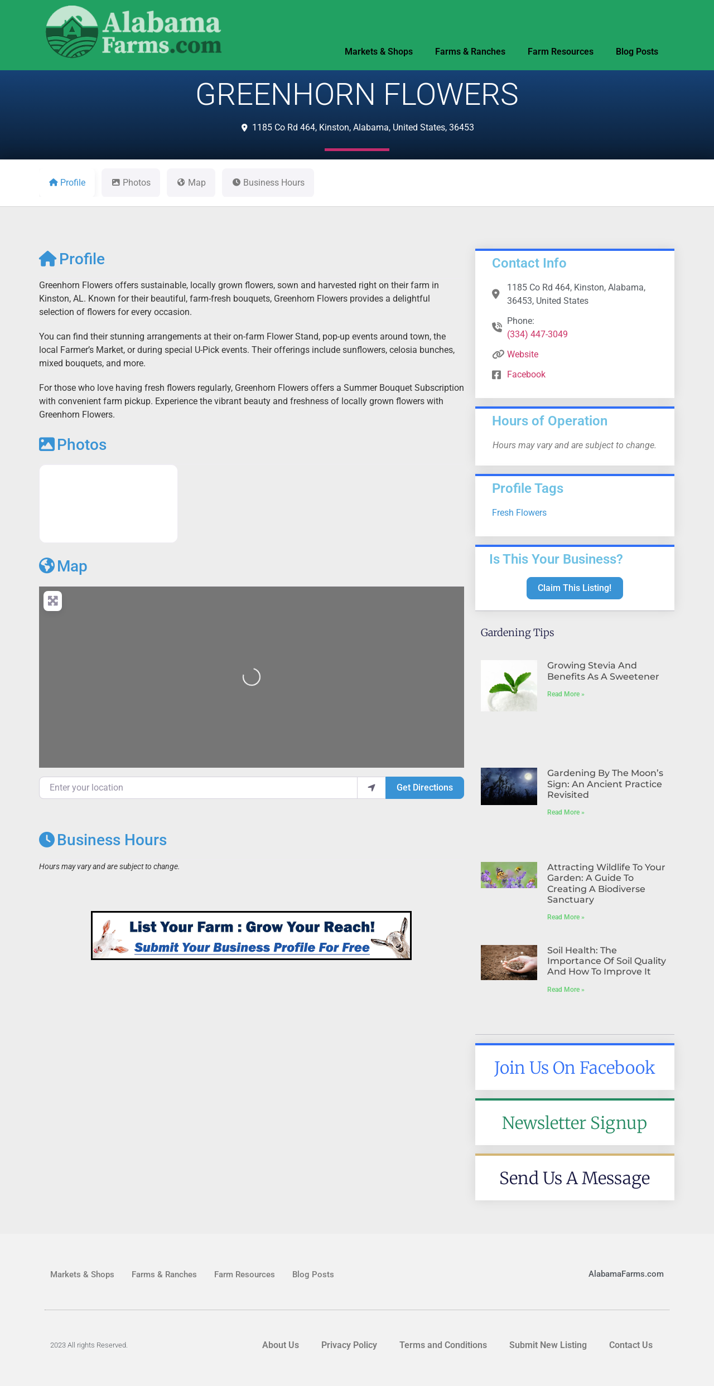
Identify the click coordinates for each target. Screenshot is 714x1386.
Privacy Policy (349, 1345)
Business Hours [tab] (268, 182)
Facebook (526, 374)
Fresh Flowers (519, 512)
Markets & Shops (379, 51)
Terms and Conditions (443, 1345)
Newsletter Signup (574, 1122)
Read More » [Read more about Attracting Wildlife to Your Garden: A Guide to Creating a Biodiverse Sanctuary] (566, 917)
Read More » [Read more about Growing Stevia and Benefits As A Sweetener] (566, 694)
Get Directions (425, 787)
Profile (72, 259)
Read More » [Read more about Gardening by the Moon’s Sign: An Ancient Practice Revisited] (566, 812)
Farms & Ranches (470, 51)
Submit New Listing (548, 1345)
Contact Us (631, 1345)
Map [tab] (191, 182)
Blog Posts (637, 51)
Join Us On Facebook (574, 1067)
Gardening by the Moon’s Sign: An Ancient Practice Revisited (605, 783)
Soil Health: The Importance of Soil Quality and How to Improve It (606, 961)
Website (522, 354)
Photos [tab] (131, 182)
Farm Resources (561, 51)
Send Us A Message (574, 1178)
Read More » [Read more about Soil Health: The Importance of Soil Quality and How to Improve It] (566, 990)
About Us (280, 1345)
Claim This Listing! (574, 588)
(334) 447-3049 (537, 334)
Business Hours (103, 840)
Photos (73, 444)
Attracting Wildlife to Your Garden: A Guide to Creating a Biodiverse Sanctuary (606, 883)
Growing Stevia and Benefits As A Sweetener (603, 670)
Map (63, 566)
